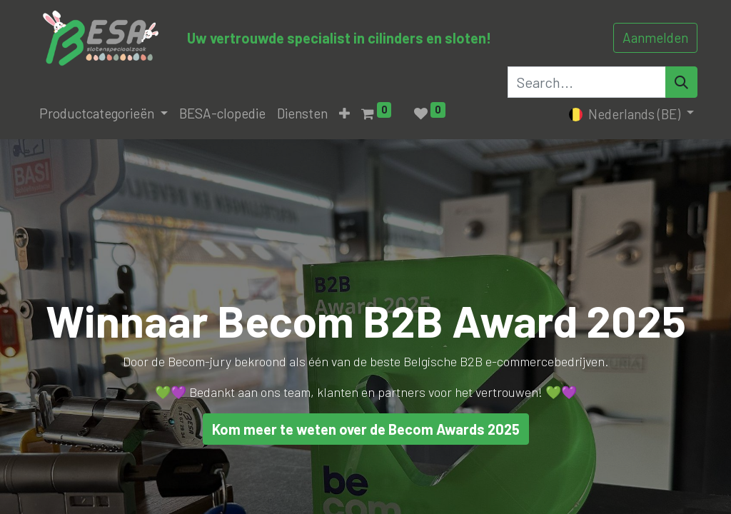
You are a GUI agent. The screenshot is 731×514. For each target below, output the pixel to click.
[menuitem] (222, 114)
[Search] (681, 82)
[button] (344, 114)
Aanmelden (655, 37)
